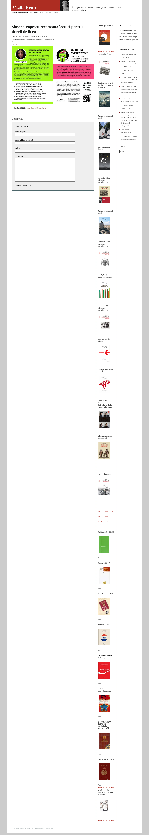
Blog (41, 12)
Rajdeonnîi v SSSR (106, 532)
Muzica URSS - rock (105, 517)
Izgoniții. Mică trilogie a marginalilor (104, 180)
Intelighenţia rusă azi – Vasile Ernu (105, 371)
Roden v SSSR (104, 563)
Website (18, 148)
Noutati (38, 108)
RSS (44, 828)
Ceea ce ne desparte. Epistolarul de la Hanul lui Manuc (105, 404)
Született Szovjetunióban (104, 690)
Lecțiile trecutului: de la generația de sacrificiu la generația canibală (129, 79)
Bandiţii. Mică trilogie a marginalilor (104, 244)
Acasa (14, 12)
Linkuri (55, 12)
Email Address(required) (24, 140)
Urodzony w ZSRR (106, 759)
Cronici (33, 108)
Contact (48, 12)
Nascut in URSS (104, 474)
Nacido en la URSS (106, 594)
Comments (19, 156)
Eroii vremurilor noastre (103, 523)
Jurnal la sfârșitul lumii (105, 212)
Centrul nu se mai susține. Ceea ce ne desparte (106, 85)
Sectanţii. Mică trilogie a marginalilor (104, 308)
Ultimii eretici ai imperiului (105, 437)
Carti (30, 12)
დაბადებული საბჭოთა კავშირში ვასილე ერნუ (104, 725)
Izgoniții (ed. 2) (104, 54)
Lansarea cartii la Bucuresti (104, 501)
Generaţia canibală (106, 25)
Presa (36, 12)
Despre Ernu (22, 12)
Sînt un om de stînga (104, 340)
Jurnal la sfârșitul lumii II (105, 117)
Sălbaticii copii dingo (104, 148)
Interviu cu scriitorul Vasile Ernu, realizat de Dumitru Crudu (129, 63)
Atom (51, 828)
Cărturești (15, 44)
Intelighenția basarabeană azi (105, 276)
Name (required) (21, 132)
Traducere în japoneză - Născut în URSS (105, 792)
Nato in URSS (104, 625)
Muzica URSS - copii (105, 512)
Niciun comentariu (18, 111)
